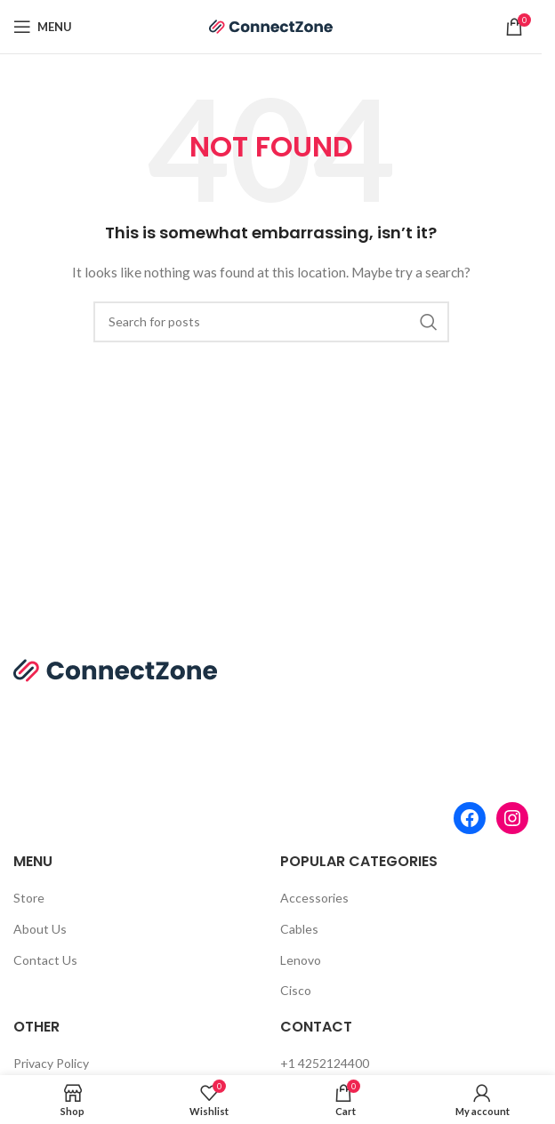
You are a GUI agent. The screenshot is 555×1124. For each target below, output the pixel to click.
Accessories (314, 897)
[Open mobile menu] (42, 26)
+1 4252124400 (324, 1063)
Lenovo (300, 959)
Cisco (295, 990)
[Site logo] (271, 25)
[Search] (271, 321)
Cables (299, 928)
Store (28, 897)
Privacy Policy (51, 1063)
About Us (40, 928)
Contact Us (45, 959)
